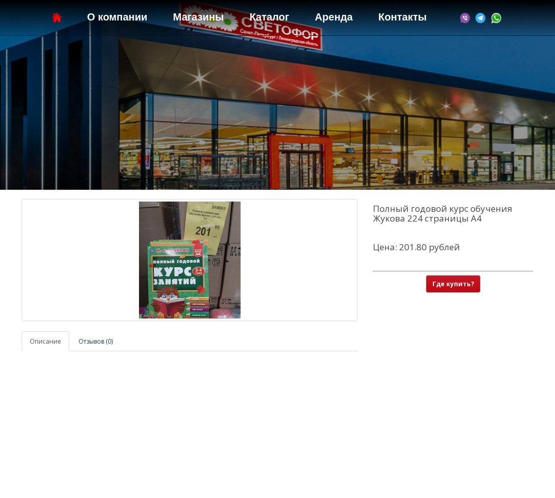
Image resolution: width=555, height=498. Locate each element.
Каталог (269, 17)
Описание (45, 341)
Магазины (198, 17)
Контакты (403, 17)
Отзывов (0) (95, 341)
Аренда (334, 17)
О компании (117, 17)
